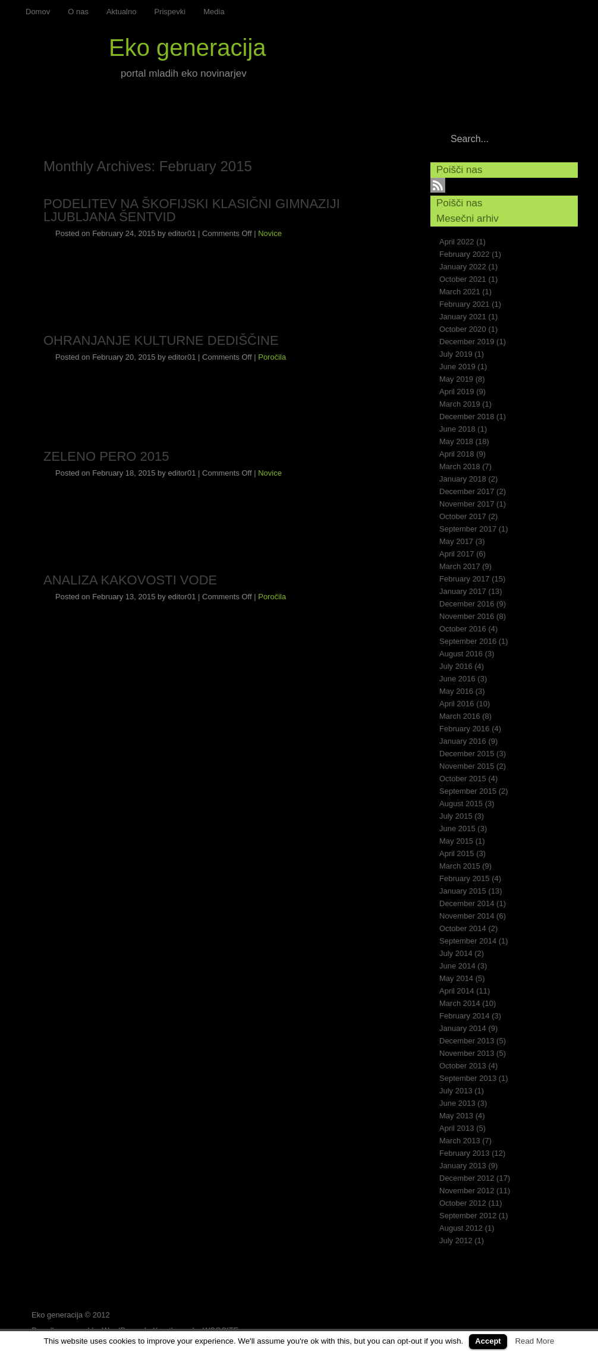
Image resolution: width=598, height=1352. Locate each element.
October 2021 (462, 279)
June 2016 (457, 678)
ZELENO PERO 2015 (106, 456)
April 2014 (456, 990)
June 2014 (457, 965)
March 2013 (459, 1140)
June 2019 (457, 366)
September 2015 (467, 791)
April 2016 (456, 703)
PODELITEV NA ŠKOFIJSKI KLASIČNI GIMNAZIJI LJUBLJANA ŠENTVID (191, 210)
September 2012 (467, 1215)
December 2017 (467, 491)
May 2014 (456, 978)
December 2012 (467, 1178)
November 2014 (467, 915)
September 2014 (467, 940)
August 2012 (461, 1228)
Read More (534, 1341)
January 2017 (462, 591)
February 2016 (464, 728)
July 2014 (456, 953)
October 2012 (462, 1203)
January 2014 (462, 1028)
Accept (488, 1341)
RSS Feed (580, 13)
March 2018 (459, 466)
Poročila (272, 357)
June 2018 (457, 429)
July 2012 (456, 1240)
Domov (38, 11)
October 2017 (462, 516)
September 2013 (467, 1078)
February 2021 (464, 304)
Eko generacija (187, 47)
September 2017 (467, 528)
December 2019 (467, 341)
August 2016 (461, 653)
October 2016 (462, 628)
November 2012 (467, 1190)
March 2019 (459, 404)
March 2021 (459, 291)
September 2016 (467, 641)
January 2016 (462, 741)
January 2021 (462, 316)
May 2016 (456, 691)
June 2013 (457, 1103)
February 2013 (464, 1153)
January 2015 (462, 890)
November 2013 (467, 1053)
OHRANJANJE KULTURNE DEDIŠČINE (161, 340)
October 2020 (462, 329)
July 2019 (456, 354)
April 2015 (456, 853)
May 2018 (456, 441)
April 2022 (456, 241)
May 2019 (456, 379)
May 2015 (456, 841)
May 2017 (456, 541)
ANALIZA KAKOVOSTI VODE (130, 580)
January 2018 (462, 478)
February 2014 (464, 1015)
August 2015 (461, 803)
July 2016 (456, 666)
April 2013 (456, 1128)
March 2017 (459, 566)
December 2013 (467, 1040)
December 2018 (467, 416)
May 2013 (456, 1115)
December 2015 (467, 753)
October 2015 (462, 778)
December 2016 (467, 603)
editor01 (182, 233)
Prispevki (169, 11)
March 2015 (459, 865)
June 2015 (457, 828)
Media (213, 11)
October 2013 (462, 1065)
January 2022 (462, 266)
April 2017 (456, 553)
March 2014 (459, 1003)
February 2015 (464, 878)
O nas (78, 11)
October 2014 (462, 928)
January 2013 (462, 1165)
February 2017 (464, 578)
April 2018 (456, 453)
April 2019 (456, 391)
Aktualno (121, 11)
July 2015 (456, 816)
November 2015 (467, 766)
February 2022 (464, 254)
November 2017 (467, 503)
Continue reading (354, 282)
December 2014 (467, 903)
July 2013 (456, 1090)
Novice (270, 233)
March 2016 (459, 716)
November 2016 (467, 616)
